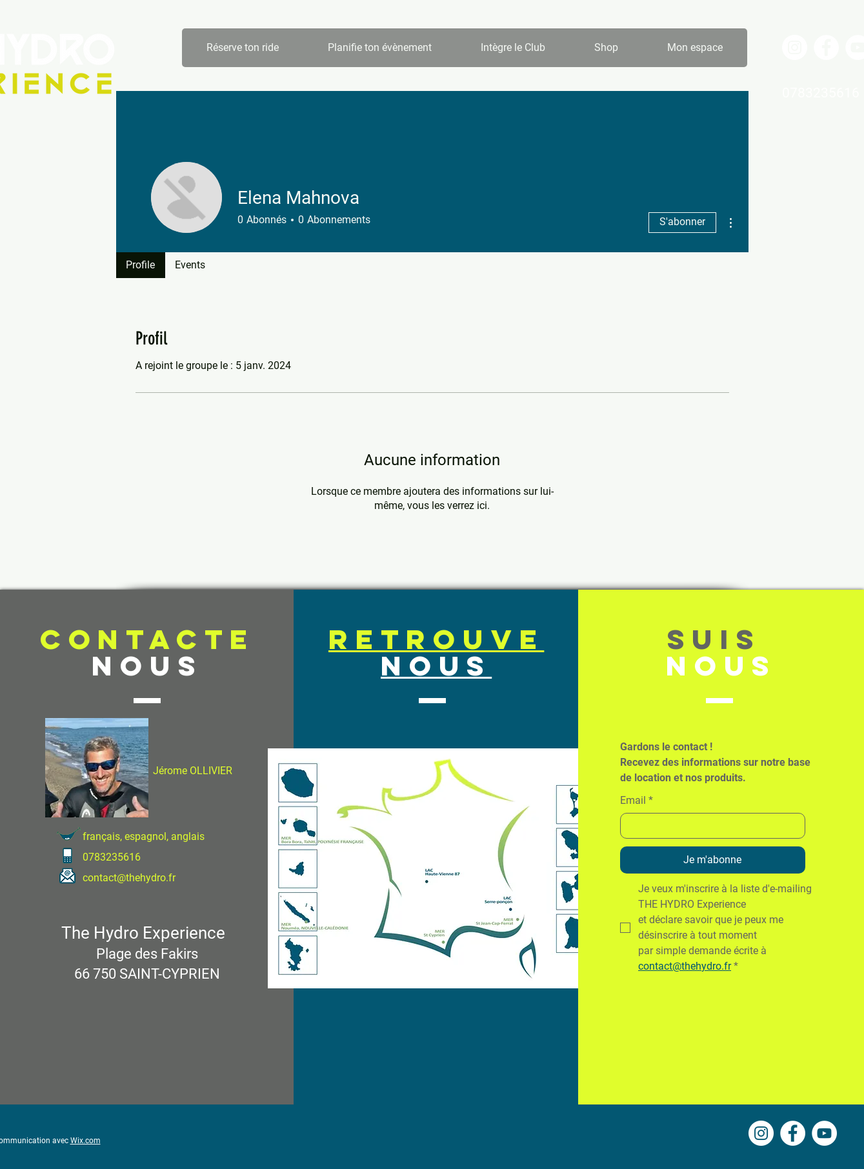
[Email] (709, 826)
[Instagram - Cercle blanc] (794, 47)
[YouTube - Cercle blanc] (824, 1133)
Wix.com (85, 1140)
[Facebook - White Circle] (826, 47)
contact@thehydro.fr (129, 878)
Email (636, 801)
